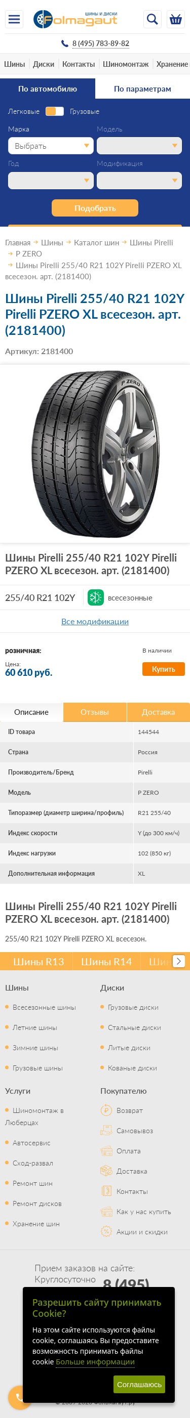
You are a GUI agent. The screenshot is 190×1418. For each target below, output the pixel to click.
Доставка (132, 1171)
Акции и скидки (142, 1231)
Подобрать (95, 207)
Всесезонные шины (44, 1007)
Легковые (24, 111)
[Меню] (14, 19)
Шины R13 (38, 961)
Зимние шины (35, 1047)
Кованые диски (132, 1067)
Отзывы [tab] (95, 711)
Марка (18, 129)
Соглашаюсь (139, 1384)
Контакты (78, 64)
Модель (110, 129)
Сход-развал (33, 1162)
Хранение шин (36, 1223)
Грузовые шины (38, 1067)
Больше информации (95, 1361)
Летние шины (35, 1027)
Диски (43, 64)
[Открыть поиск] (152, 19)
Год (13, 163)
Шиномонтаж (125, 64)
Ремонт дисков (37, 1203)
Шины (14, 64)
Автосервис (32, 1142)
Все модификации (95, 621)
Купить (163, 669)
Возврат (130, 1110)
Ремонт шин (33, 1183)
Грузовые (84, 111)
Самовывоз (135, 1130)
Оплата (129, 1150)
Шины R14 (106, 961)
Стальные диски (134, 1027)
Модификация (120, 163)
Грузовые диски (133, 1007)
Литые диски (129, 1047)
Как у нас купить (144, 1211)
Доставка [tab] (158, 711)
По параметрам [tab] (142, 88)
